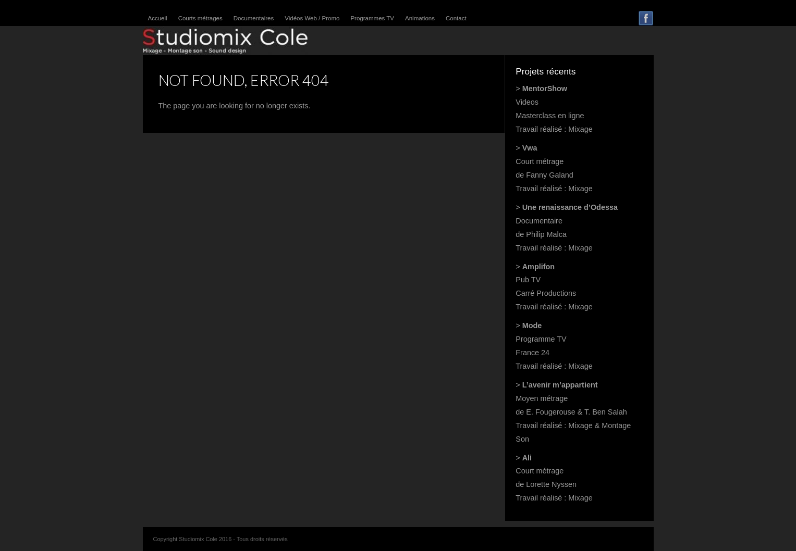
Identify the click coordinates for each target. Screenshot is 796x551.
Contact (456, 18)
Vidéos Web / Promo (312, 18)
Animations (420, 18)
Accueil (157, 18)
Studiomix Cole (225, 41)
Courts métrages (200, 18)
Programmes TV (372, 18)
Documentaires (254, 18)
